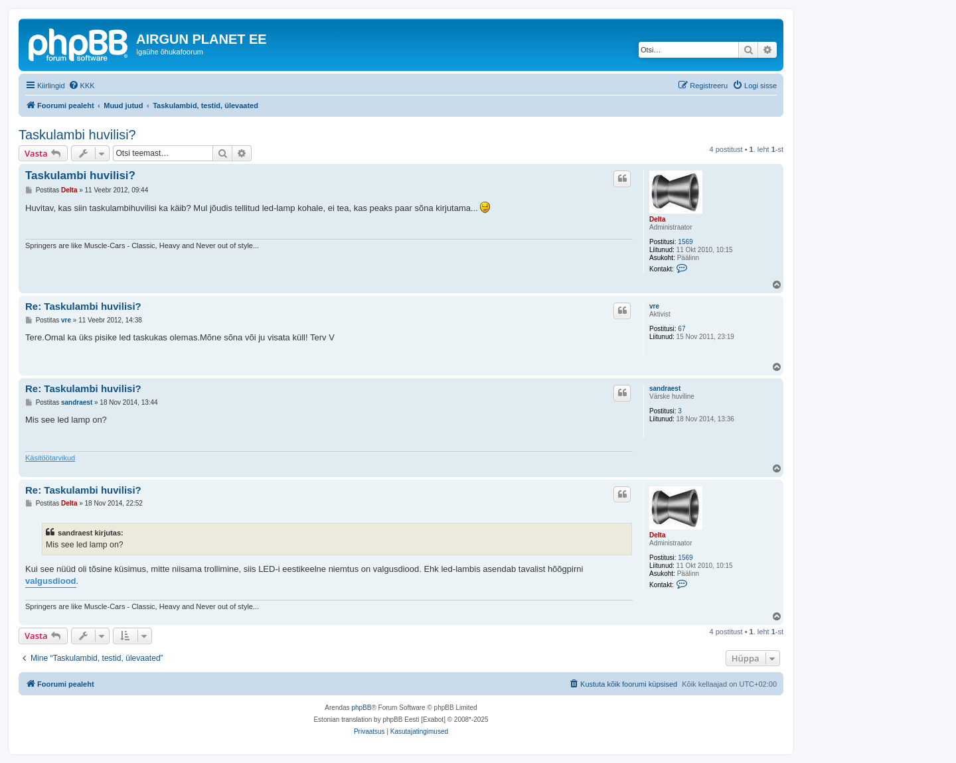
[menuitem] (81, 86)
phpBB (361, 707)
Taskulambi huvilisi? (77, 134)
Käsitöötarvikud (50, 458)
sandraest (664, 388)
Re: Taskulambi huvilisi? (83, 306)
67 (681, 328)
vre (654, 306)
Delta (657, 219)
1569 (685, 241)
